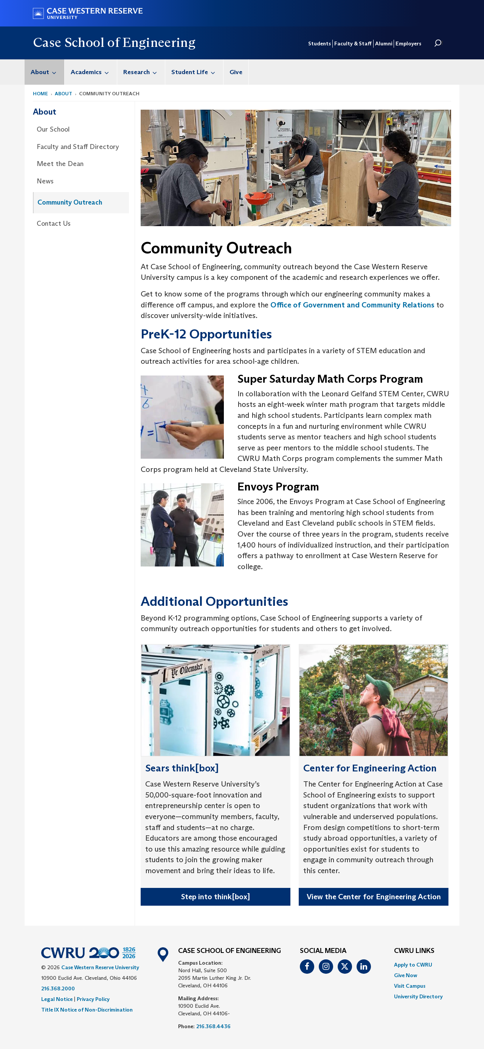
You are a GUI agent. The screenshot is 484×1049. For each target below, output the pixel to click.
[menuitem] (45, 72)
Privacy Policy (93, 999)
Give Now (405, 975)
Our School (53, 129)
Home (40, 93)
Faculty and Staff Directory (78, 147)
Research (144, 72)
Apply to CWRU (413, 964)
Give (236, 72)
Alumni (383, 43)
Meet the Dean (60, 164)
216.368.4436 (213, 1026)
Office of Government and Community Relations (352, 304)
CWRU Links (414, 951)
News (45, 181)
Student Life (197, 72)
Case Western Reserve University (100, 967)
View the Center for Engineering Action (374, 896)
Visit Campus (409, 985)
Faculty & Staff (353, 43)
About (47, 72)
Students (319, 43)
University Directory (418, 996)
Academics (94, 72)
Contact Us (54, 223)
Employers (408, 43)
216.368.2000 (58, 988)
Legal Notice (57, 999)
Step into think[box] (215, 896)
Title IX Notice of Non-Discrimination (87, 1009)
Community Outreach (69, 202)
